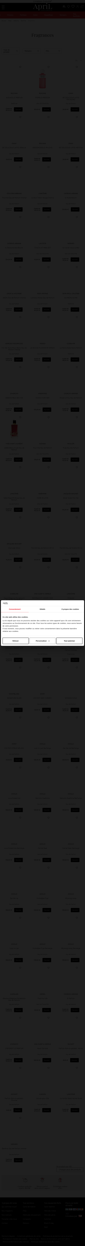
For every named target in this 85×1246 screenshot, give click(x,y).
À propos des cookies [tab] (70, 609)
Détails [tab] (42, 609)
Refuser (16, 641)
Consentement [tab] (15, 609)
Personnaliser (42, 641)
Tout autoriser (69, 641)
